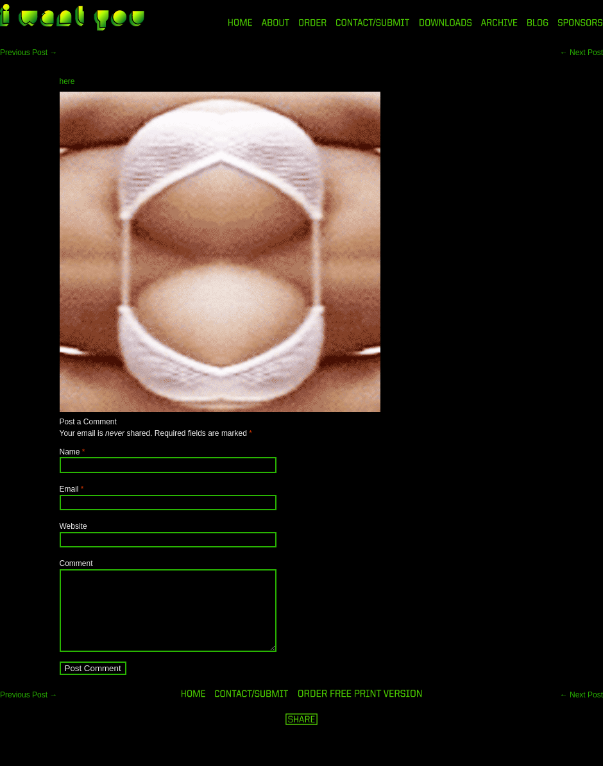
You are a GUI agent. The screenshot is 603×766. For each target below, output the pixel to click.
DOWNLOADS (445, 22)
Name (70, 451)
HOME (240, 22)
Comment (76, 563)
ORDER (312, 22)
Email (69, 489)
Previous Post (28, 52)
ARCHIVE (499, 22)
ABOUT (275, 22)
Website (73, 526)
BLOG (537, 22)
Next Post (581, 52)
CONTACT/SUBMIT (373, 22)
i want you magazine (72, 19)
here (67, 81)
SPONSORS (580, 22)
